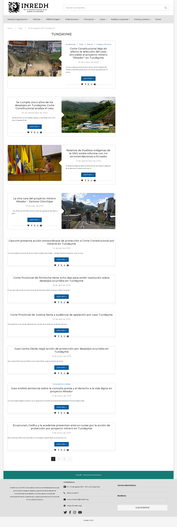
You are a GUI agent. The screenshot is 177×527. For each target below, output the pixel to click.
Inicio (10, 28)
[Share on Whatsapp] (91, 87)
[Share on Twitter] (88, 87)
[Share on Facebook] (85, 87)
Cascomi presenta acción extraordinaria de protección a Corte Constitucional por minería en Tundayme (61, 245)
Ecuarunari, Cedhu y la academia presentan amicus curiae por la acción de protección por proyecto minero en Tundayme (61, 430)
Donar (158, 19)
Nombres (122, 499)
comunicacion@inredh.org (77, 502)
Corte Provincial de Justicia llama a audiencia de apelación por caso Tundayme (61, 317)
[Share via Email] (95, 87)
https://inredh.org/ (74, 509)
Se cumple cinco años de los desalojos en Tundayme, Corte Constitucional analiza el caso (34, 108)
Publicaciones (71, 19)
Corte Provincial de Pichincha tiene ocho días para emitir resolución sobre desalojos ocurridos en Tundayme (61, 282)
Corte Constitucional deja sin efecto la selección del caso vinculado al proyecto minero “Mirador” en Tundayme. (88, 56)
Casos (102, 19)
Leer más (88, 82)
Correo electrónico (127, 488)
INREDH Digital (52, 19)
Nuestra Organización (17, 19)
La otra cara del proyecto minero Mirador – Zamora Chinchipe (34, 203)
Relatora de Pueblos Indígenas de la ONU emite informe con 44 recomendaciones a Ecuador (88, 156)
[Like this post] (82, 87)
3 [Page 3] (64, 462)
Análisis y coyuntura (119, 19)
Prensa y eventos (141, 19)
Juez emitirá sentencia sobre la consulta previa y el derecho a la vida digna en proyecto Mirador (61, 393)
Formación (89, 19)
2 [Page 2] (58, 462)
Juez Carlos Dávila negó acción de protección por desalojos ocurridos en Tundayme (61, 353)
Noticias (36, 19)
